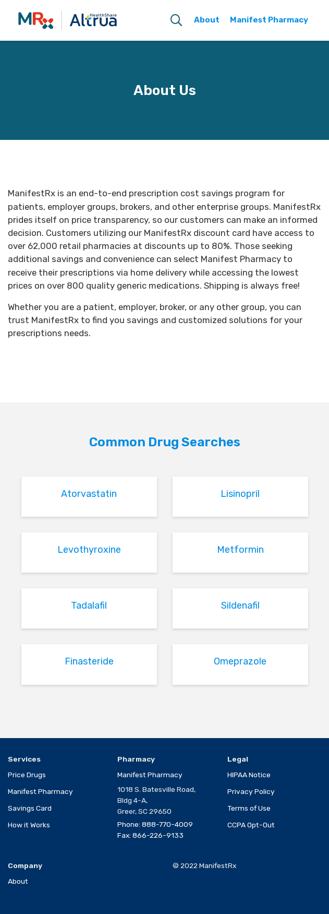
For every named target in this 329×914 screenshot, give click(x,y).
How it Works (29, 825)
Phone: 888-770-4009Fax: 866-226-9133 (155, 829)
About (18, 881)
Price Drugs (27, 774)
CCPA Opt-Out (251, 825)
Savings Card (30, 808)
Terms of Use (249, 808)
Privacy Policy (251, 791)
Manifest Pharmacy (40, 791)
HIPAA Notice (249, 774)
